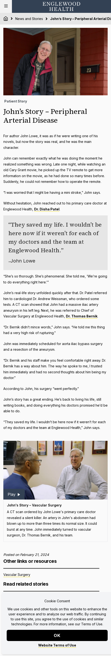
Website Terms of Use (57, 645)
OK (57, 635)
